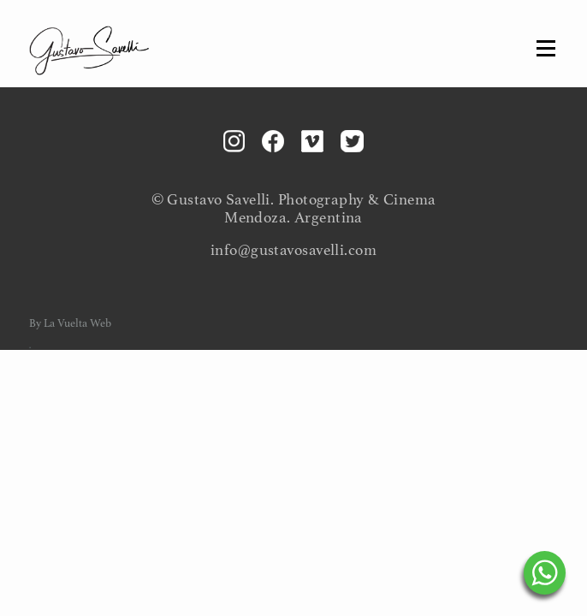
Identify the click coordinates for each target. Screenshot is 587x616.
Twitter (352, 141)
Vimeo (312, 141)
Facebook (273, 141)
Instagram (234, 141)
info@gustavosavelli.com (293, 249)
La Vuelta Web (77, 323)
